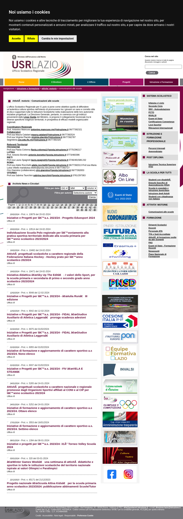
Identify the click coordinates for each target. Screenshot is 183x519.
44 (77, 210)
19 (83, 205)
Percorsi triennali (157, 148)
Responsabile (70, 516)
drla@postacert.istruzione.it (136, 508)
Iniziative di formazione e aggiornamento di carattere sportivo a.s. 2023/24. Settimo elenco (50, 427)
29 (35, 207)
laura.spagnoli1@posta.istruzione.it (49, 160)
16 (70, 205)
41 (86, 207)
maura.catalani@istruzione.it (46, 134)
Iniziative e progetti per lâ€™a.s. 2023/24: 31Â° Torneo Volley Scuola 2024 (51, 445)
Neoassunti (154, 251)
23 (9, 207)
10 (44, 205)
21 (91, 205)
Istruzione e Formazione (161, 82)
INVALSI (153, 115)
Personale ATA (156, 231)
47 (90, 210)
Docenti (152, 228)
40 (82, 207)
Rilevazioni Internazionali (161, 128)
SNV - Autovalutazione (159, 109)
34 (56, 207)
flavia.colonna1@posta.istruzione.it (49, 149)
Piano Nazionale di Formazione (157, 255)
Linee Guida (30, 117)
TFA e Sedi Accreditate (159, 234)
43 (94, 207)
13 (57, 205)
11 (49, 205)
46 (86, 210)
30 (39, 207)
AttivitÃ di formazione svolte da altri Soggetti (163, 238)
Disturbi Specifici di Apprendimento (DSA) (159, 184)
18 (79, 205)
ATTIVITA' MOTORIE (49, 88)
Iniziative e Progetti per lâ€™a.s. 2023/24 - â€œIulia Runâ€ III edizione (47, 298)
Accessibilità (47, 516)
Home (21, 82)
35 (60, 207)
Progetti (126, 82)
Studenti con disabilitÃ (160, 180)
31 (43, 207)
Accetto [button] (16, 38)
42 (90, 207)
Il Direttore (56, 82)
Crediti (38, 516)
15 (66, 205)
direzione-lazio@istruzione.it (168, 508)
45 (82, 210)
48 (94, 210)
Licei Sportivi (155, 125)
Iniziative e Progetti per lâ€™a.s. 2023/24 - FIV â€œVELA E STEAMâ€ (45, 370)
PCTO (151, 112)
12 (53, 205)
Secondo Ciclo (156, 106)
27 (26, 207)
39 (77, 207)
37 (69, 207)
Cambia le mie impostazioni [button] (58, 38)
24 (14, 207)
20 (87, 205)
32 (48, 207)
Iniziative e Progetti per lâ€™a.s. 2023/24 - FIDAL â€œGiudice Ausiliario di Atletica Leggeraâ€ (47, 334)
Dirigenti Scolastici (158, 225)
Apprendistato (155, 151)
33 (52, 207)
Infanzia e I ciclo (156, 103)
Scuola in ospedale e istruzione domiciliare (159, 189)
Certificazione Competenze (162, 122)
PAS (151, 243)
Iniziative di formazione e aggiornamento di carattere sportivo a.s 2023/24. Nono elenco (49, 352)
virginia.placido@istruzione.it (46, 137)
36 (65, 207)
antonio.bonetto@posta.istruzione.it (47, 155)
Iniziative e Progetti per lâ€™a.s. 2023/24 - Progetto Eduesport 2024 (51, 217)
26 (22, 207)
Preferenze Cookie (85, 516)
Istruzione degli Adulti (159, 193)
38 (73, 207)
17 (74, 205)
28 (30, 207)
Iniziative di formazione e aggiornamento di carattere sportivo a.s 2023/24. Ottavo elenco (49, 409)
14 (62, 205)
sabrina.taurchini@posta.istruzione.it (52, 175)
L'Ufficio (91, 82)
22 (96, 205)
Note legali (58, 516)
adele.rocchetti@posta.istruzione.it (50, 165)
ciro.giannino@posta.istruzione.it (53, 170)
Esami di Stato (156, 118)
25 (18, 207)
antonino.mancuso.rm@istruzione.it (49, 129)
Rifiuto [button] (31, 38)
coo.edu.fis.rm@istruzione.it (32, 140)
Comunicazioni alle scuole (161, 212)
